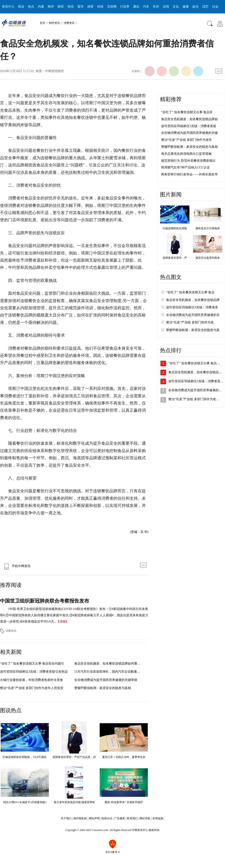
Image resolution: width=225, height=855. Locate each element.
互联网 (112, 6)
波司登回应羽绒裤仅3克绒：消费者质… (195, 381)
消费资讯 (69, 22)
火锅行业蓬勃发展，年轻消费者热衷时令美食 (31, 680)
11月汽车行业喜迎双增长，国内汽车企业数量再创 (108, 671)
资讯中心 (8, 6)
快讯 (71, 6)
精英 (90, 6)
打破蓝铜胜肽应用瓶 (175, 228)
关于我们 (66, 818)
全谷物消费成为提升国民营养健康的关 (193, 315)
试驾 (166, 6)
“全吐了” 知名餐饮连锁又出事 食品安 (187, 112)
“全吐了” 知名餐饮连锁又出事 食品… (194, 363)
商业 (21, 6)
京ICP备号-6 (112, 852)
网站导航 (145, 818)
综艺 (205, 6)
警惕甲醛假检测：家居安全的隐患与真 (193, 330)
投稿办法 (106, 818)
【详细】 (62, 621)
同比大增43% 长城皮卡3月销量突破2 (25, 802)
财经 (61, 6)
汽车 (146, 6)
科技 (100, 6)
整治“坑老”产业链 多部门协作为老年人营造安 (31, 688)
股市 (80, 6)
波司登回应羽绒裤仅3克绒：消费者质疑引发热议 (34, 671)
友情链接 (157, 818)
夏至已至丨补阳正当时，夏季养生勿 (123, 757)
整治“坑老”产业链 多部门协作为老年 (186, 139)
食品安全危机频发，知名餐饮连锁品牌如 (189, 119)
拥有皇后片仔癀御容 (208, 228)
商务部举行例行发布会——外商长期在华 (189, 174)
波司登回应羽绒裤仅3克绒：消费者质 (192, 307)
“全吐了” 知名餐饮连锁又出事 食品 (190, 292)
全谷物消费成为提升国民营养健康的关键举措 (105, 680)
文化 (176, 6)
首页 (42, 22)
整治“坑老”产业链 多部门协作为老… (193, 399)
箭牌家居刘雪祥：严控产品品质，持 (74, 757)
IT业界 (124, 6)
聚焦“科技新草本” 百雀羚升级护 (124, 802)
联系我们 (132, 818)
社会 (215, 6)
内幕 (41, 6)
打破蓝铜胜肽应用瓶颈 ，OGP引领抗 (25, 757)
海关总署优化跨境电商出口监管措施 (186, 153)
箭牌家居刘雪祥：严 (175, 257)
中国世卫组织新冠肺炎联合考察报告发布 (44, 601)
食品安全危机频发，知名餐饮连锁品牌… (196, 372)
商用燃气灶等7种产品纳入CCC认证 (185, 167)
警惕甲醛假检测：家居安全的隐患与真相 (102, 688)
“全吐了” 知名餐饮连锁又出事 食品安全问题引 (32, 663)
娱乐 (195, 6)
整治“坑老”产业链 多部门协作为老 (190, 322)
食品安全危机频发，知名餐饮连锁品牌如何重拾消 (109, 663)
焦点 (31, 6)
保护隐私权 (80, 818)
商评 (51, 6)
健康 (185, 6)
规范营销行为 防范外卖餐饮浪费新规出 (188, 160)
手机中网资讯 (16, 566)
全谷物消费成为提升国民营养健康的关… (196, 390)
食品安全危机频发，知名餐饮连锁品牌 (193, 300)
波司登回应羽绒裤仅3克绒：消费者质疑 (188, 126)
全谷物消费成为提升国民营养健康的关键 (189, 133)
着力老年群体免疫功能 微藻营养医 (74, 802)
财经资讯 (54, 22)
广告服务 (119, 818)
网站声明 (94, 818)
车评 (156, 6)
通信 (136, 6)
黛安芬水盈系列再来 (208, 257)
